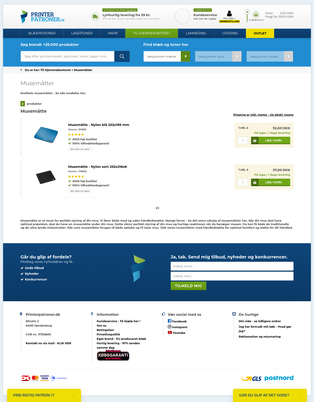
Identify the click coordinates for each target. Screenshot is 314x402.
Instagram (177, 327)
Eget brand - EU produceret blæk (121, 338)
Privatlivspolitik (108, 334)
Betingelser (105, 330)
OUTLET (260, 33)
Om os (101, 325)
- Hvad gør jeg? (265, 329)
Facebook (177, 321)
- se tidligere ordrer (260, 321)
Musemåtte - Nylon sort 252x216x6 (97, 167)
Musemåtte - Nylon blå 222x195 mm (98, 125)
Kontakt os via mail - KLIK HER (48, 343)
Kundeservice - (118, 321)
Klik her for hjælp (205, 18)
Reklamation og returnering (260, 336)
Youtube (176, 332)
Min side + (229, 16)
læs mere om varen (79, 149)
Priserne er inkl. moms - (263, 114)
